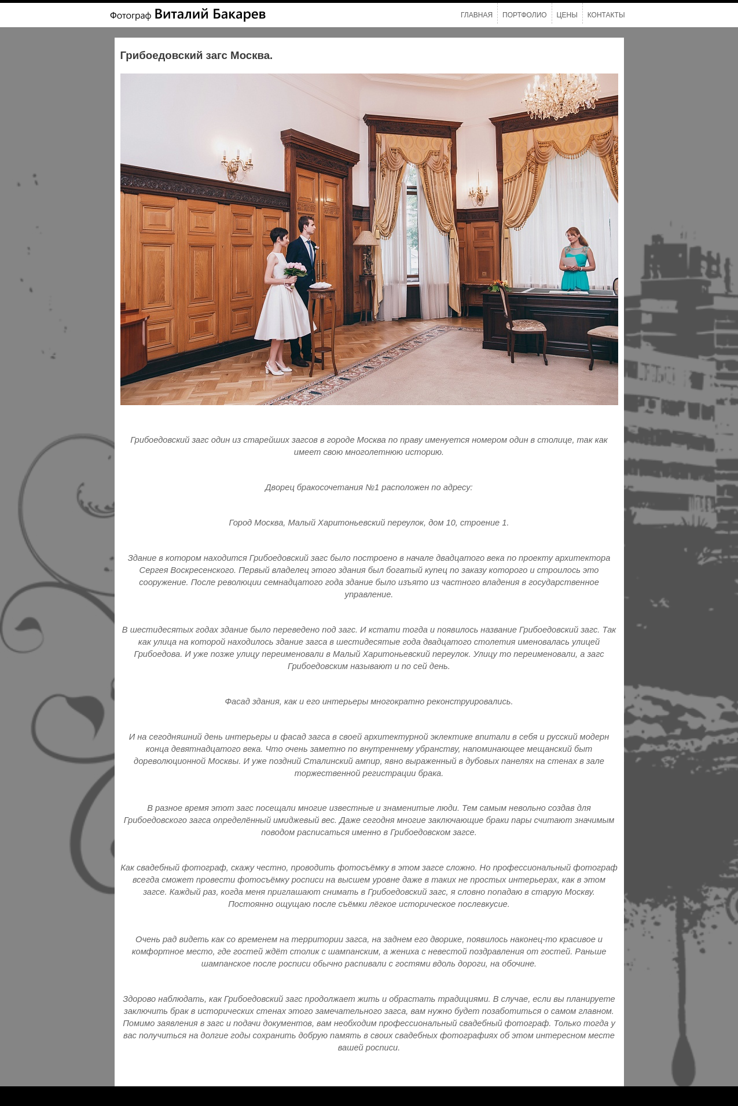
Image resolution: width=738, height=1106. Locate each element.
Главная (477, 15)
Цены (567, 15)
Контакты (606, 15)
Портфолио (524, 15)
